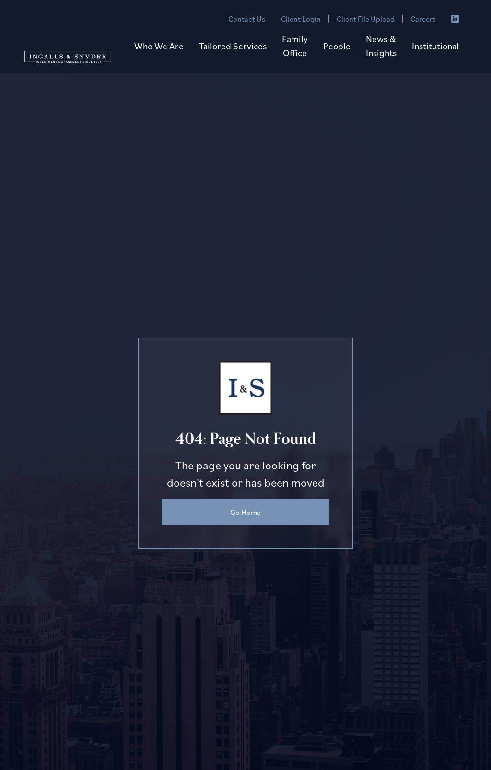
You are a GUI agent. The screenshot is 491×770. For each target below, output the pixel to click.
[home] (67, 55)
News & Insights (381, 45)
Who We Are (159, 46)
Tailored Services (233, 46)
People (337, 46)
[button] (159, 46)
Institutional (435, 46)
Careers (423, 18)
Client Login (301, 18)
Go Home (245, 512)
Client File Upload (366, 18)
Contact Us (246, 18)
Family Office (295, 45)
